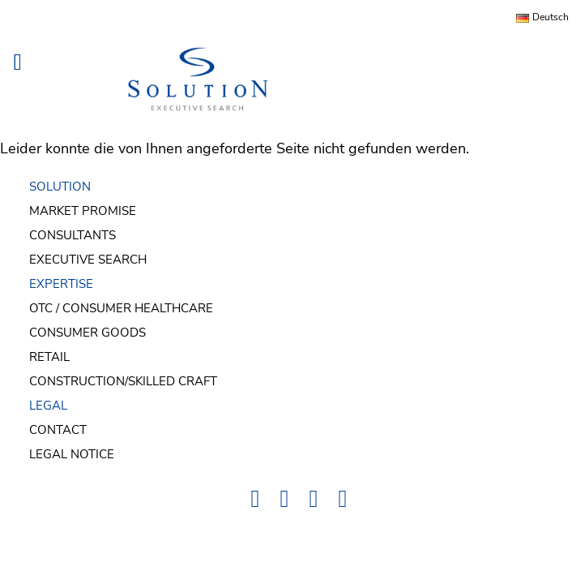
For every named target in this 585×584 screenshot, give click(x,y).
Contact (58, 430)
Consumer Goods (87, 332)
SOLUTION (60, 186)
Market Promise (82, 211)
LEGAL (48, 405)
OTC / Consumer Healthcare (121, 308)
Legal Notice (71, 454)
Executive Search (88, 259)
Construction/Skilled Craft (123, 381)
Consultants (72, 235)
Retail (49, 357)
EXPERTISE (61, 284)
